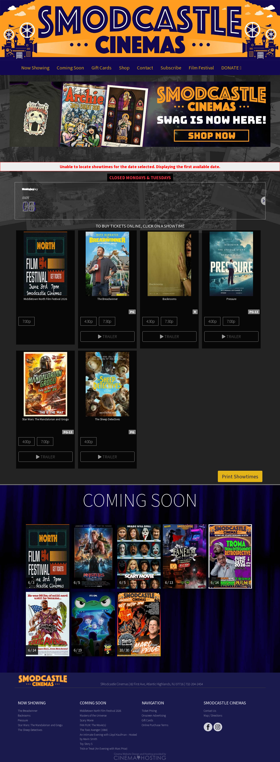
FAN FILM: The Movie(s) (93, 725)
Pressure (23, 720)
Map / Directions (213, 715)
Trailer (107, 336)
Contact (145, 67)
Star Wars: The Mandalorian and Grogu (40, 725)
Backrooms (24, 715)
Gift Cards (102, 67)
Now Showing (35, 67)
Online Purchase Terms (155, 725)
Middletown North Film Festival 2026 (100, 710)
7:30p (107, 321)
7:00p (26, 321)
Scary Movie (86, 720)
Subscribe (170, 67)
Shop (124, 67)
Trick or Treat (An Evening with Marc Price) (103, 748)
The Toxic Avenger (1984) (94, 730)
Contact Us (210, 710)
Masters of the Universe (93, 715)
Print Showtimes (240, 476)
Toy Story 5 (86, 743)
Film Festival (201, 67)
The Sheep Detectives (30, 730)
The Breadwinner (27, 710)
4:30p (88, 321)
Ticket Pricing (149, 710)
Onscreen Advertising (154, 715)
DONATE (231, 67)
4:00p (212, 321)
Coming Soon (70, 67)
